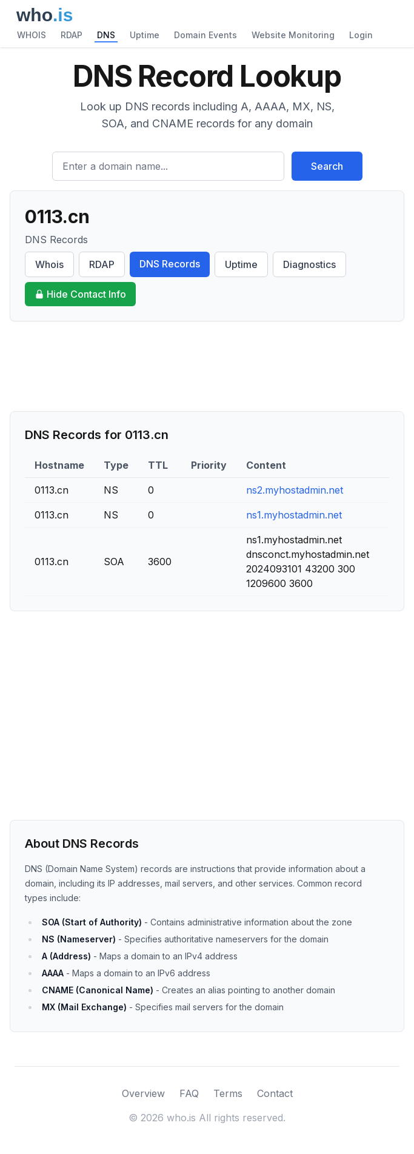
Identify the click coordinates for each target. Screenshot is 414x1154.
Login (361, 35)
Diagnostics (309, 264)
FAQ (189, 1093)
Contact (275, 1093)
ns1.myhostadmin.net (294, 515)
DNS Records (169, 264)
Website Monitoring (293, 35)
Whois (49, 264)
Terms (227, 1093)
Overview (143, 1093)
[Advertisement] (207, 366)
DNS (106, 35)
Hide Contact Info (80, 294)
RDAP (71, 35)
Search (327, 166)
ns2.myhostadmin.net (294, 490)
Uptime (144, 35)
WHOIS (31, 35)
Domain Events (205, 35)
